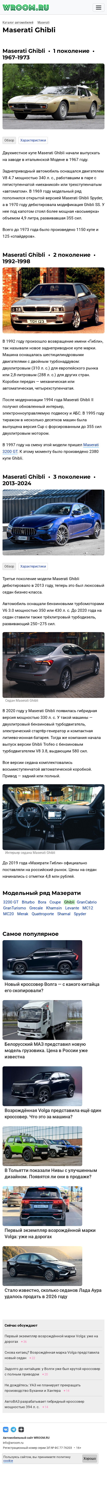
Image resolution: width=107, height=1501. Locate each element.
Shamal (63, 913)
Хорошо (90, 1459)
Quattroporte (43, 913)
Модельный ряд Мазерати (42, 893)
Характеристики (33, 140)
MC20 (8, 913)
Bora (42, 902)
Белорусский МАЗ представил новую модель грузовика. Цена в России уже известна (46, 1050)
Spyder (80, 913)
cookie (8, 1461)
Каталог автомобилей (18, 23)
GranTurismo (14, 908)
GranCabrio (87, 902)
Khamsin (54, 908)
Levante (72, 908)
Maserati (44, 23)
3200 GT (10, 902)
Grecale (36, 908)
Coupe (55, 902)
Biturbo (28, 902)
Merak (22, 913)
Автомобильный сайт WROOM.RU (26, 1437)
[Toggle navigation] (98, 7)
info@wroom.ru (13, 1442)
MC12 (87, 908)
